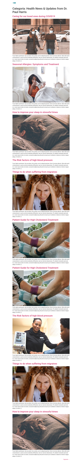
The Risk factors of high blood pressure (32, 160)
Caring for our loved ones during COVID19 (33, 16)
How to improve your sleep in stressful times (35, 112)
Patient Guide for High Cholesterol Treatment (35, 219)
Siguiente (66, 459)
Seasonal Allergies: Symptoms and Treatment (35, 64)
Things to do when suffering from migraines (34, 172)
